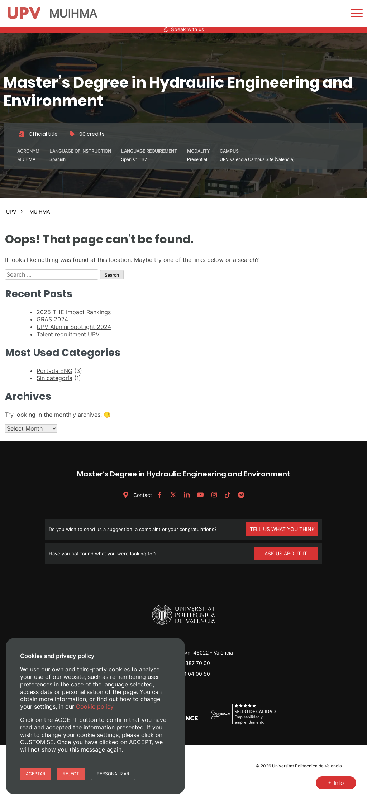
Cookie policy (95, 706)
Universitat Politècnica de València (307, 765)
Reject (71, 773)
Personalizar (113, 773)
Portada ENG (54, 370)
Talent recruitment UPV (68, 334)
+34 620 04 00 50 (188, 674)
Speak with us (183, 29)
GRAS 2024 (52, 319)
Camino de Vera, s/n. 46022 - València (188, 653)
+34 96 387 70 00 (188, 663)
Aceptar (36, 773)
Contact (136, 495)
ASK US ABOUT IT (285, 553)
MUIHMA (39, 212)
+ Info (336, 782)
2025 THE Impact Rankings (74, 312)
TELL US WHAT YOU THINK (282, 529)
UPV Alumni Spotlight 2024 (74, 326)
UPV (11, 212)
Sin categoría (54, 378)
